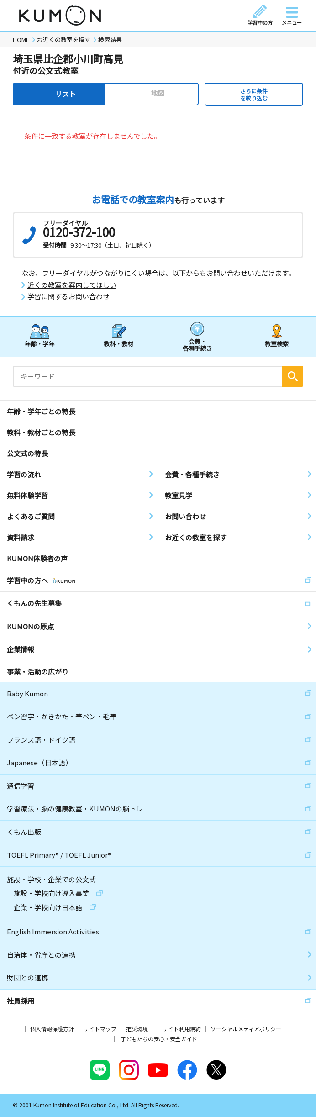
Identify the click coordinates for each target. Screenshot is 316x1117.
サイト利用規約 (182, 1029)
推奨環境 (137, 1029)
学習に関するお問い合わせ (68, 296)
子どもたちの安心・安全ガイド (159, 1039)
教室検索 (277, 343)
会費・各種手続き (197, 344)
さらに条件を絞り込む (254, 94)
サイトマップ (100, 1029)
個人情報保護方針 (52, 1029)
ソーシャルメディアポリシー (246, 1029)
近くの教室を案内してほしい (71, 285)
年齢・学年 (39, 343)
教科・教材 (118, 343)
